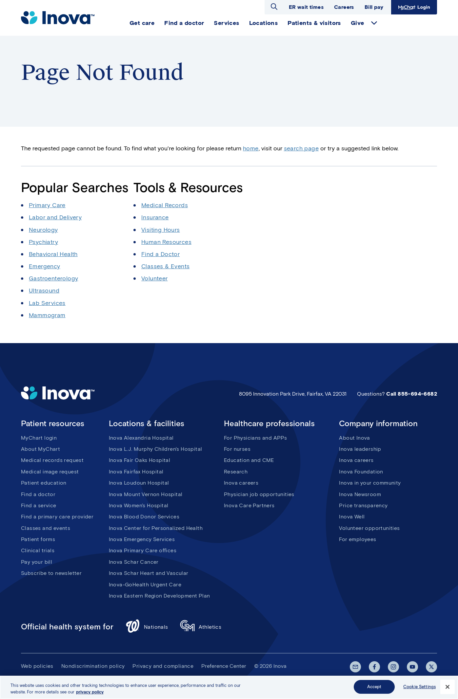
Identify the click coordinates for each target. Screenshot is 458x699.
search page (301, 148)
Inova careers (241, 483)
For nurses (237, 449)
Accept (374, 687)
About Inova (354, 438)
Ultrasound (44, 290)
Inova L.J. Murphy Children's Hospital (155, 449)
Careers (344, 7)
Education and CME (249, 460)
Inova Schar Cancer (134, 562)
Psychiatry (43, 242)
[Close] (447, 687)
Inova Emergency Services (142, 539)
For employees (357, 539)
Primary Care (47, 205)
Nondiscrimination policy (93, 666)
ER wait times (306, 7)
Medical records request (52, 460)
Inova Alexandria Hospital (141, 438)
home (251, 148)
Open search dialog (274, 6)
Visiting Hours (160, 229)
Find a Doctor (160, 254)
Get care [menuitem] (141, 23)
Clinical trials (37, 550)
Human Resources (166, 242)
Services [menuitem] (226, 23)
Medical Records (164, 205)
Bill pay (374, 7)
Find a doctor (38, 494)
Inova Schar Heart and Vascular (149, 573)
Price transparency (363, 505)
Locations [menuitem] (263, 23)
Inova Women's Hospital (139, 505)
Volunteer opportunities (369, 528)
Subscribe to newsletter (51, 573)
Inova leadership (360, 449)
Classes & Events (165, 266)
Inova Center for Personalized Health (156, 528)
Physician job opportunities (259, 494)
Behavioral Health (53, 254)
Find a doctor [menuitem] (184, 23)
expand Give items (374, 23)
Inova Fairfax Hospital (136, 472)
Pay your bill (36, 562)
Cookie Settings (419, 687)
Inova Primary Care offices (142, 550)
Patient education (44, 483)
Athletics (201, 627)
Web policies (37, 666)
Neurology (43, 229)
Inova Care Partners (249, 505)
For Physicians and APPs (255, 438)
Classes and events (45, 528)
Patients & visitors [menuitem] (314, 23)
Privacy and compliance (162, 666)
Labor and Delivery (55, 217)
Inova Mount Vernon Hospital (146, 494)
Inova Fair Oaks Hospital (139, 460)
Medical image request (50, 472)
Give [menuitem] (357, 23)
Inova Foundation (361, 472)
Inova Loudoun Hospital (139, 483)
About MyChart (40, 449)
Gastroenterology (53, 278)
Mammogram (47, 315)
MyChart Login (414, 7)
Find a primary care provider (57, 516)
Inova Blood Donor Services (144, 516)
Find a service (38, 505)
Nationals (146, 627)
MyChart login (39, 438)
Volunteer (154, 278)
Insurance (155, 217)
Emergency (44, 266)
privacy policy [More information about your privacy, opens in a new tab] (90, 691)
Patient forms (38, 539)
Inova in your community (370, 483)
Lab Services (47, 303)
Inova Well (352, 516)
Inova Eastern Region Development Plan (159, 596)
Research (236, 472)
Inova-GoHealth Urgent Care (145, 584)
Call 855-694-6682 (411, 394)
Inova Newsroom (360, 494)
